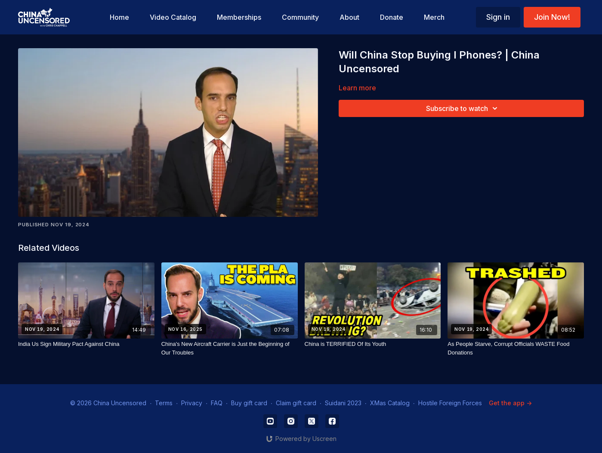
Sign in (498, 17)
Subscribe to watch (463, 108)
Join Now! (552, 17)
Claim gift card (296, 403)
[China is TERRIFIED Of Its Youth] (373, 344)
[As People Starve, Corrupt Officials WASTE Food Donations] (516, 348)
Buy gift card (249, 403)
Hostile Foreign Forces (450, 403)
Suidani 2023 (343, 403)
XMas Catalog (390, 403)
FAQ (216, 403)
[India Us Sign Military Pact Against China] (86, 344)
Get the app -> (510, 403)
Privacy (191, 403)
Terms (164, 403)
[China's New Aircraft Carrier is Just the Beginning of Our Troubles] (229, 348)
